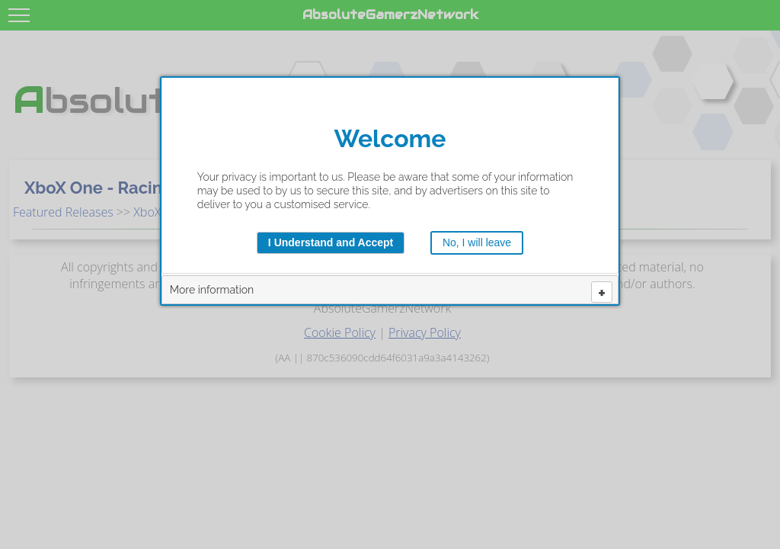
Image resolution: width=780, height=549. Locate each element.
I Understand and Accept (330, 242)
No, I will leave (477, 242)
